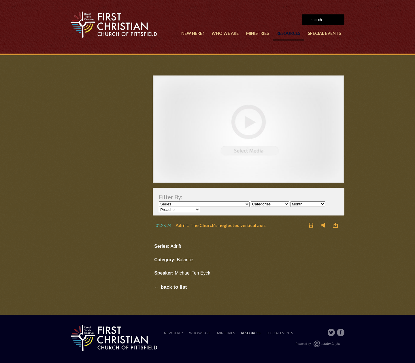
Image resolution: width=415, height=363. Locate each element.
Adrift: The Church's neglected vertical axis (221, 225)
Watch (313, 225)
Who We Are (225, 33)
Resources (288, 33)
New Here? (192, 33)
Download (337, 225)
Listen (325, 225)
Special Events (324, 33)
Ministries (257, 33)
